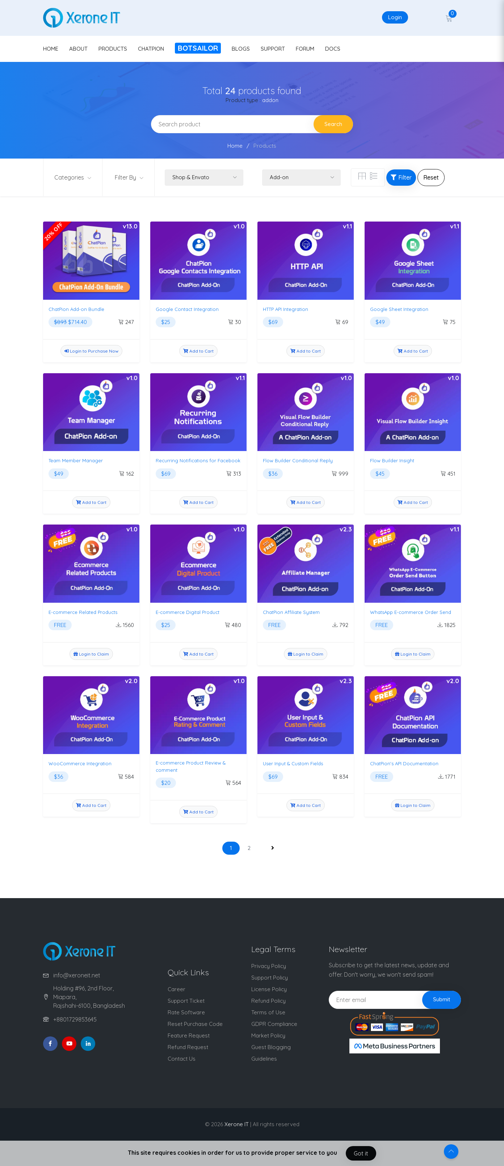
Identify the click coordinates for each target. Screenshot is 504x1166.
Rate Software (186, 1012)
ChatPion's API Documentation (404, 763)
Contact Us (182, 1058)
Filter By (129, 177)
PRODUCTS (112, 48)
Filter (401, 177)
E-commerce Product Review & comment (191, 766)
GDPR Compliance (274, 1023)
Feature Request (189, 1035)
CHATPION (151, 48)
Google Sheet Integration (399, 309)
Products (264, 145)
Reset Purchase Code (195, 1023)
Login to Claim (91, 654)
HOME (50, 48)
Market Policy (268, 1035)
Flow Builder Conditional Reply (298, 460)
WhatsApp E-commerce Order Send (410, 612)
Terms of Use (268, 1012)
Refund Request (188, 1047)
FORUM (305, 48)
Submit (441, 999)
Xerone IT (236, 1124)
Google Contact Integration (187, 309)
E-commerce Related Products (83, 612)
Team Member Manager (76, 460)
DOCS (332, 48)
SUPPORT (273, 48)
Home (235, 145)
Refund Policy (268, 1000)
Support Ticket (186, 1000)
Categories (72, 177)
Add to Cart (198, 351)
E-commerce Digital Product (187, 612)
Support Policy (269, 977)
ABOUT (78, 48)
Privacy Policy (268, 966)
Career (176, 989)
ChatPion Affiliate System (291, 612)
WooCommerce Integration (80, 763)
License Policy (269, 989)
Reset (431, 177)
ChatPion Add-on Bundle (76, 309)
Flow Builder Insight (392, 460)
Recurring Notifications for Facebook (198, 460)
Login (395, 17)
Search (333, 124)
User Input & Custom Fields (293, 763)
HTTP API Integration (285, 309)
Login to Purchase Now (91, 351)
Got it (361, 1153)
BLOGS (241, 48)
